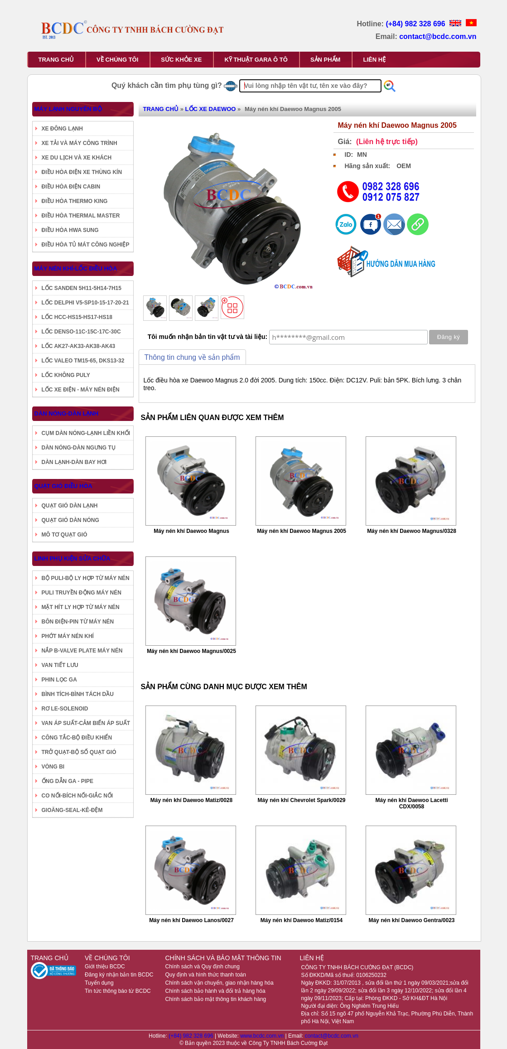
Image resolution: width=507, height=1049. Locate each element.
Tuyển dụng (99, 983)
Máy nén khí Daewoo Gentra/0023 (411, 920)
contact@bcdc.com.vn (437, 36)
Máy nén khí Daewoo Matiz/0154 (302, 920)
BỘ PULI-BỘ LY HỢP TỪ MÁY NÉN (86, 578)
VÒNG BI (53, 767)
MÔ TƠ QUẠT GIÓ (64, 535)
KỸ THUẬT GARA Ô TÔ (255, 59)
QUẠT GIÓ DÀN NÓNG (70, 520)
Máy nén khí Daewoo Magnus (191, 531)
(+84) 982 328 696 (416, 24)
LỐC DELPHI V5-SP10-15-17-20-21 (85, 303)
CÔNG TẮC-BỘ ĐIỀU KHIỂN (77, 738)
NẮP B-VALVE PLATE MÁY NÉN (82, 651)
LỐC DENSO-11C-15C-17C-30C (81, 332)
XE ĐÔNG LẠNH (62, 129)
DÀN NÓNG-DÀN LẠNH (66, 413)
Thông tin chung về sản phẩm (192, 357)
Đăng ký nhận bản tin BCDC (119, 975)
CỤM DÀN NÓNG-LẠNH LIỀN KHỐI (86, 433)
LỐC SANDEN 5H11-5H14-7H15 (81, 288)
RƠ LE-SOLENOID (65, 709)
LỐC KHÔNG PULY (66, 375)
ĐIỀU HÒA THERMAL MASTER (81, 216)
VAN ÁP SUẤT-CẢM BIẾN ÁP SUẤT (86, 723)
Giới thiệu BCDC (105, 966)
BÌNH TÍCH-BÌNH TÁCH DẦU (78, 694)
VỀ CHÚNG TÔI (117, 59)
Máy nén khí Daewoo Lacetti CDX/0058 (411, 803)
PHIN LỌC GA (59, 680)
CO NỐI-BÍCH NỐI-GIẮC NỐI (77, 796)
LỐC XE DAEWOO (210, 109)
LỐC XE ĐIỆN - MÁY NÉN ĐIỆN (81, 390)
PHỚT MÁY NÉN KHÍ (68, 636)
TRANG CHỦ (56, 59)
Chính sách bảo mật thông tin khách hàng (215, 999)
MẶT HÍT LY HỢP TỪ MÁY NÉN (81, 607)
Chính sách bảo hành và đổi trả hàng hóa (215, 991)
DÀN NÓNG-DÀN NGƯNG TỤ (79, 448)
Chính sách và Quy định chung (202, 966)
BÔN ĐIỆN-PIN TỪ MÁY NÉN (78, 622)
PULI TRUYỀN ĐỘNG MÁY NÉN (81, 593)
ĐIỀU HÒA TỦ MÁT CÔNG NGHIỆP (86, 245)
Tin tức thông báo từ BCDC (118, 991)
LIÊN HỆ (374, 59)
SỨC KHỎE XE (181, 59)
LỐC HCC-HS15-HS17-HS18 (77, 317)
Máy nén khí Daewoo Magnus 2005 (301, 531)
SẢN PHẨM (325, 59)
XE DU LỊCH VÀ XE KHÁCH (77, 158)
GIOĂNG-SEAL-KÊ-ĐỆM (72, 810)
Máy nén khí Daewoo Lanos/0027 (191, 920)
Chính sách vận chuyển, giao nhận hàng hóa (219, 983)
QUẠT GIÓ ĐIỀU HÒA (63, 486)
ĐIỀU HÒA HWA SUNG (70, 230)
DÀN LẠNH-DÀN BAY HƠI (74, 462)
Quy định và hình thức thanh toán (205, 975)
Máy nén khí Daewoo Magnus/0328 (411, 531)
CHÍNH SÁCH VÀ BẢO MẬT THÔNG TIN (223, 958)
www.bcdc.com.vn (262, 1036)
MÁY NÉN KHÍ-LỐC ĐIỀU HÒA (75, 268)
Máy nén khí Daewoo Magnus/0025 (191, 651)
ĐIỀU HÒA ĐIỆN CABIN (71, 187)
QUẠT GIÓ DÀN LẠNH (70, 506)
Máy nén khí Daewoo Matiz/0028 (191, 800)
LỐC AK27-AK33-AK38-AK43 (79, 346)
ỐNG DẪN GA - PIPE (68, 781)
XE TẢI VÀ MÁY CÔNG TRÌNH (79, 143)
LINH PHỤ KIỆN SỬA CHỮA (72, 558)
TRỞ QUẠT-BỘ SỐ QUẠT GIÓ (79, 752)
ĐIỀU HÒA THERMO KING (75, 201)
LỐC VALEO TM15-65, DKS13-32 (83, 361)
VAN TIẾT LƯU (60, 665)
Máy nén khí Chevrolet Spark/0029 (301, 800)
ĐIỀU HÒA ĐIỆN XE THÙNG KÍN (82, 172)
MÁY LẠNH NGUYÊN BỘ (68, 109)
